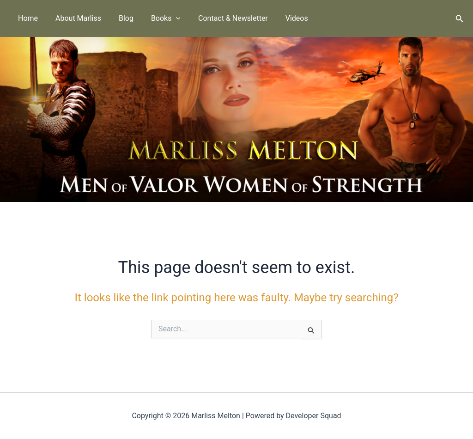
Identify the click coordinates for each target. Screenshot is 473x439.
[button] (166, 18)
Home (26, 18)
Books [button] (156, 18)
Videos (281, 18)
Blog (119, 18)
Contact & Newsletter (220, 18)
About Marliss (74, 18)
